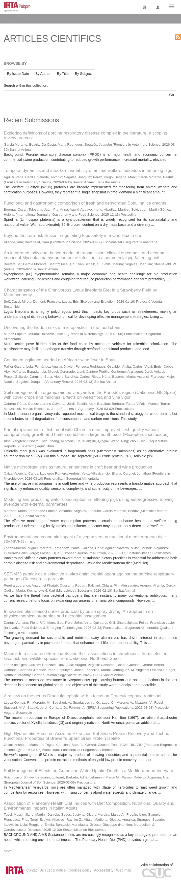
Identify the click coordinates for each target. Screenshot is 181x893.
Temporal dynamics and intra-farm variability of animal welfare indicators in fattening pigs (88, 170)
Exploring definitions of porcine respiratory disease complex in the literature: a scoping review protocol (85, 135)
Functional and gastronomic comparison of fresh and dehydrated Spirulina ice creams (85, 203)
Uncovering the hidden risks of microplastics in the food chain (62, 327)
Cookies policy (80, 870)
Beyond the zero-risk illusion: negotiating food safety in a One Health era (72, 235)
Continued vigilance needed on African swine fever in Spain (60, 360)
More (8, 851)
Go (171, 95)
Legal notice (56, 870)
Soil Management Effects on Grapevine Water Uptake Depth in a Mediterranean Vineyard (88, 770)
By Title (63, 74)
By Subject (83, 74)
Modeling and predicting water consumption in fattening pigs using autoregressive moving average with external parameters (89, 502)
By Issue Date (18, 74)
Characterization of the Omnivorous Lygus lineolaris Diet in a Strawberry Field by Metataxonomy (80, 292)
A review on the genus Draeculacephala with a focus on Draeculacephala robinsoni (82, 696)
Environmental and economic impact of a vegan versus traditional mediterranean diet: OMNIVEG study (85, 539)
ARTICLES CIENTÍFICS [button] (28, 19)
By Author (43, 74)
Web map (123, 870)
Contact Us (35, 870)
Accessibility (103, 870)
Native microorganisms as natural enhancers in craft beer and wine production (78, 467)
